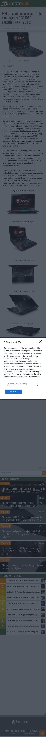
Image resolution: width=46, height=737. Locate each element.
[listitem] (23, 384)
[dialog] (23, 368)
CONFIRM (13, 392)
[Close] (41, 342)
